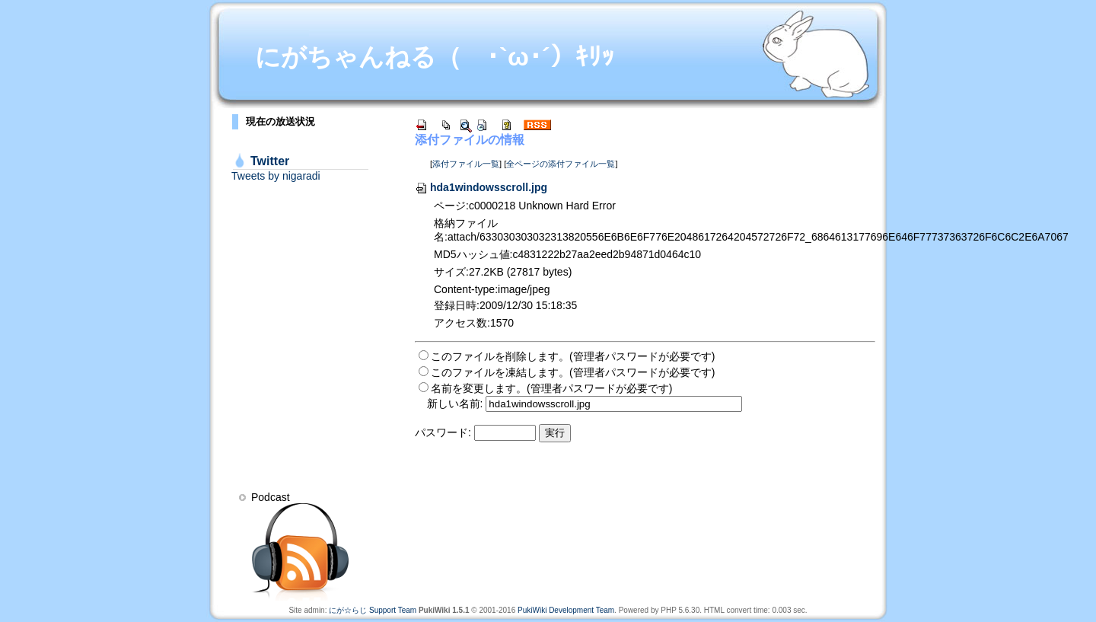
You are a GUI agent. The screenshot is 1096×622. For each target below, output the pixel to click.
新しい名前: (455, 403)
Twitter (269, 161)
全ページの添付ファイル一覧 (560, 163)
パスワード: (443, 432)
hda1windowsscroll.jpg (481, 187)
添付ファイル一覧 (465, 163)
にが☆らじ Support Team (372, 610)
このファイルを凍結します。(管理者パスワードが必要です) (573, 372)
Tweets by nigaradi (275, 176)
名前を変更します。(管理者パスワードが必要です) (551, 388)
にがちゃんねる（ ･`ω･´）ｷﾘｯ (434, 57)
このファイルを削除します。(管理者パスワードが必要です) (573, 356)
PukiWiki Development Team (566, 610)
